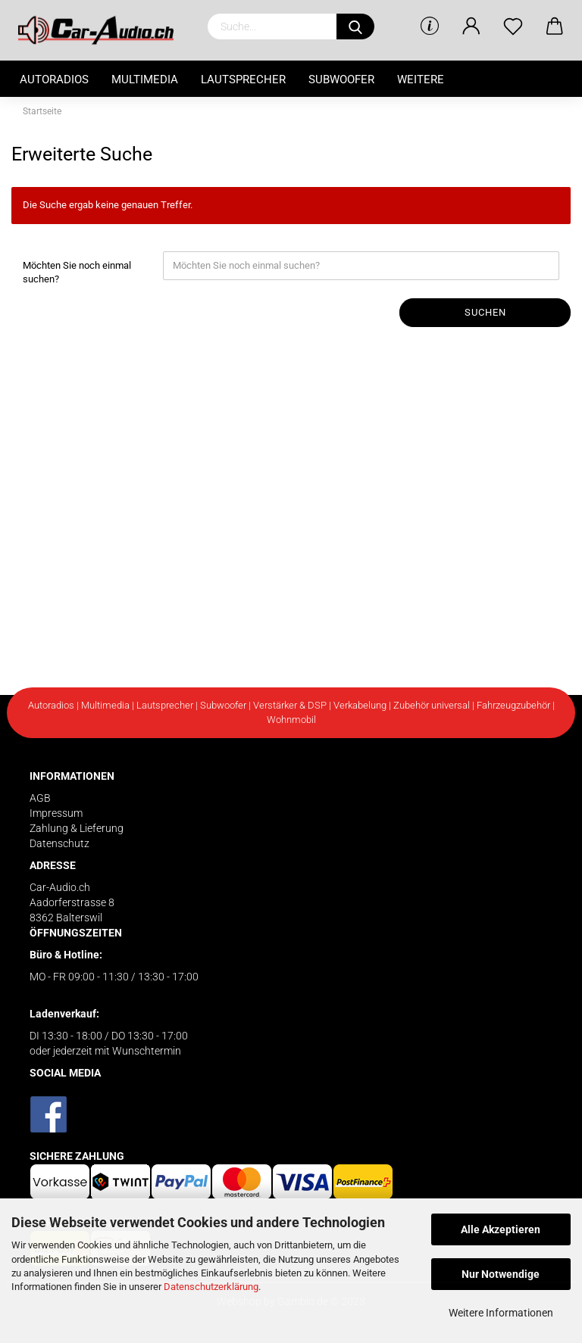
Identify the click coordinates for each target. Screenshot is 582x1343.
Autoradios (54, 79)
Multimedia (144, 79)
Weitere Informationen (501, 1313)
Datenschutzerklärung (211, 1286)
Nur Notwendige (501, 1274)
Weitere (420, 79)
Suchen (485, 312)
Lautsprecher (243, 79)
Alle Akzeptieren (500, 1229)
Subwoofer (341, 79)
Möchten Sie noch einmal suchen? (77, 272)
